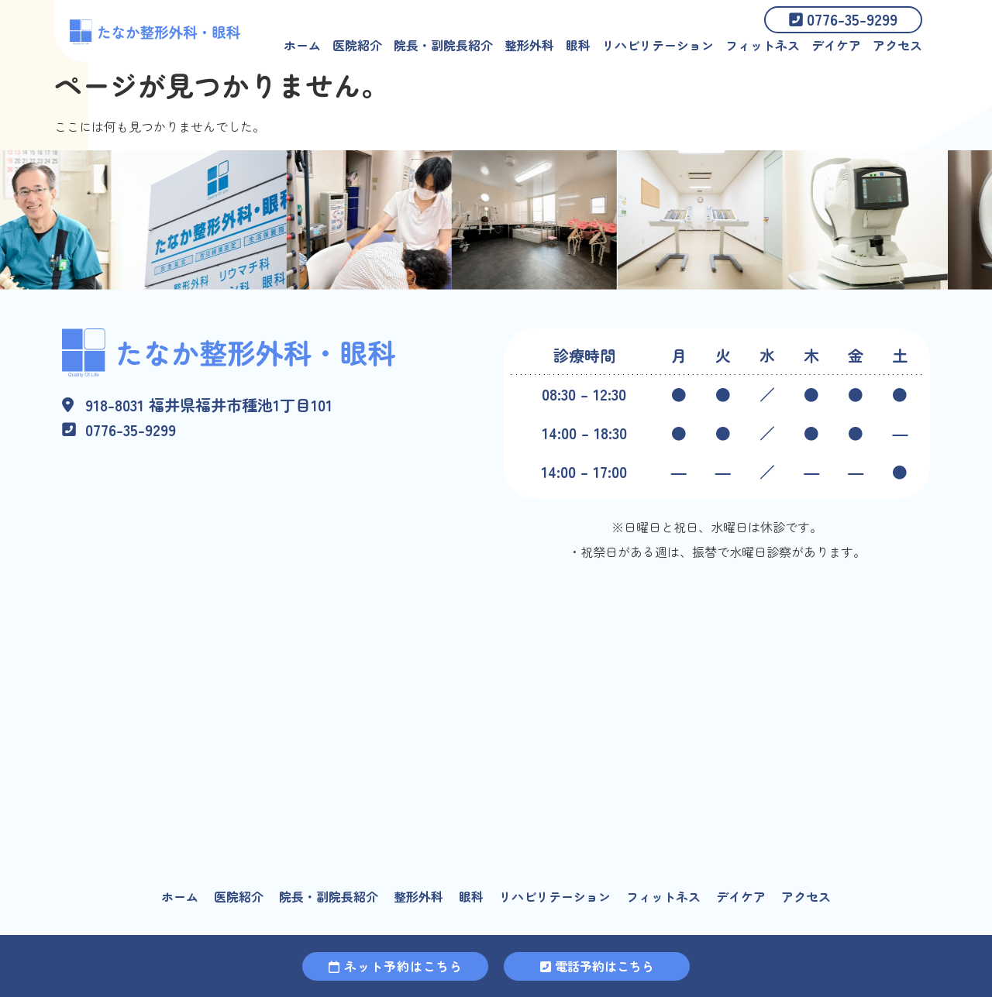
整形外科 (529, 45)
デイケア (836, 45)
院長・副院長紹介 (443, 45)
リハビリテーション (658, 45)
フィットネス (762, 45)
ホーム (302, 45)
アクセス (897, 45)
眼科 (578, 45)
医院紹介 (357, 45)
